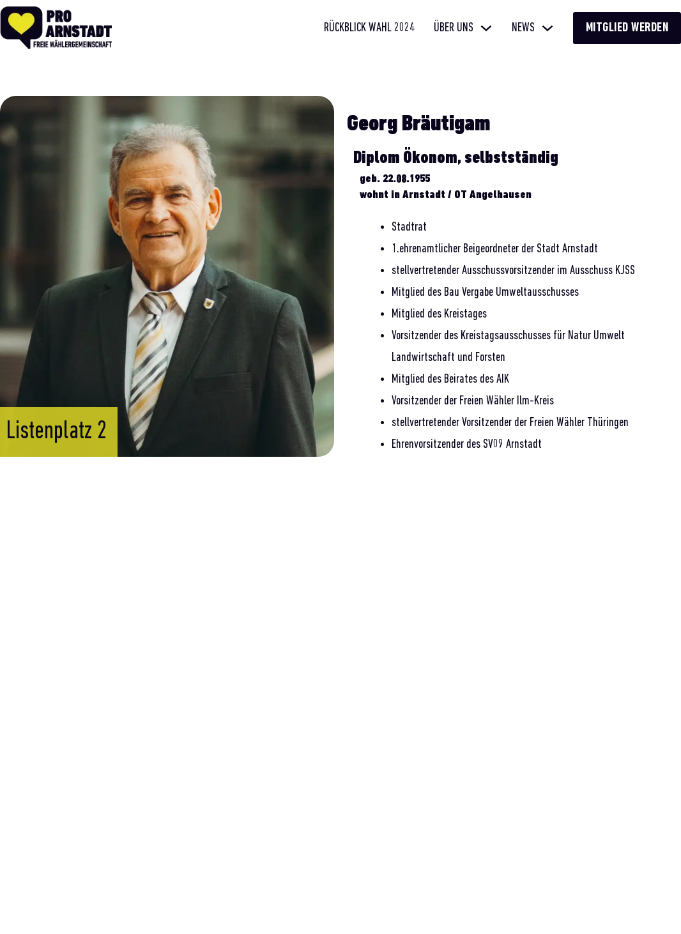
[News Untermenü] (547, 28)
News (523, 28)
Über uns (453, 28)
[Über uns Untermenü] (486, 28)
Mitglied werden (627, 28)
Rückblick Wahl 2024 (369, 28)
